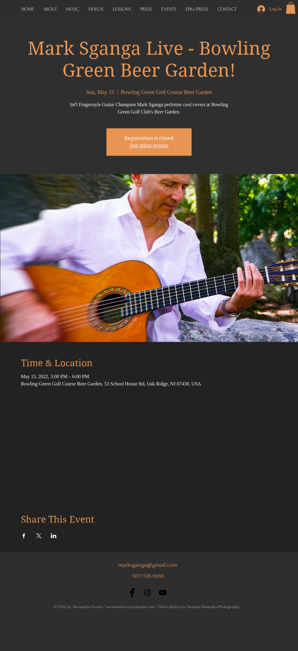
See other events (149, 145)
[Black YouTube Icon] (162, 592)
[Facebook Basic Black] (132, 592)
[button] (197, 9)
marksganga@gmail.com (147, 565)
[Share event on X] (39, 535)
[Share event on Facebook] (24, 535)
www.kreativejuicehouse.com (130, 606)
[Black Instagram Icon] (147, 592)
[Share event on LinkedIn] (54, 535)
